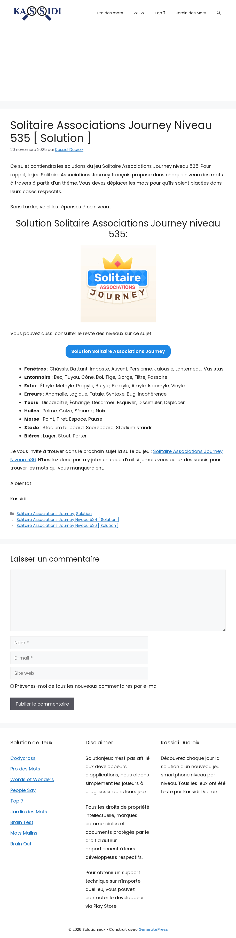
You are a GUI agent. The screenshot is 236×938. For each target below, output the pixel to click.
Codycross (23, 758)
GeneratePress (153, 929)
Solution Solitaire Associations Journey (118, 351)
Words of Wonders (32, 779)
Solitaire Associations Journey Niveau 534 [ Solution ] (68, 519)
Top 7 (160, 13)
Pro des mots (110, 13)
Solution (84, 513)
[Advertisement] (118, 64)
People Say (23, 790)
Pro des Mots (25, 769)
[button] (218, 13)
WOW (138, 13)
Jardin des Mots (191, 13)
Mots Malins (23, 833)
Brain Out (21, 844)
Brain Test (21, 822)
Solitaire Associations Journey (45, 513)
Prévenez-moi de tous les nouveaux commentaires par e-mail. (87, 686)
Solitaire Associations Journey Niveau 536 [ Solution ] (68, 525)
